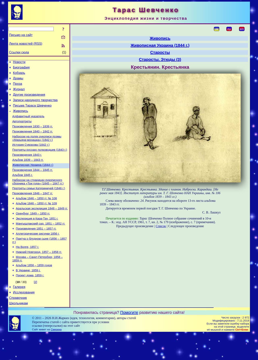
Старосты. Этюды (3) (160, 59)
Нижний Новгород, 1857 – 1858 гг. (39, 273)
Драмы (18, 80)
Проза (17, 86)
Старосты (160, 52)
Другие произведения (29, 99)
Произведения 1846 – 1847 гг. (32, 208)
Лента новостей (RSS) (25, 43)
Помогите (129, 339)
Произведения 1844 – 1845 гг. (32, 182)
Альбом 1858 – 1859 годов (34, 288)
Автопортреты (22, 128)
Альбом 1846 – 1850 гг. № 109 (36, 219)
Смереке (56, 356)
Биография (21, 68)
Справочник (18, 324)
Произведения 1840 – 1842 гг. (32, 140)
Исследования (23, 317)
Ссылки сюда (19, 52)
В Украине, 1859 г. (28, 293)
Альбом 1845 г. (22, 188)
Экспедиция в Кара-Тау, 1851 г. (37, 236)
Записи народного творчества (35, 105)
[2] (35, 306)
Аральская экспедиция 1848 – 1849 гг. (42, 225)
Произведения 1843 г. (27, 165)
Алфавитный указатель (28, 123)
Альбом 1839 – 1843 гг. (28, 171)
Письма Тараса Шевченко (32, 111)
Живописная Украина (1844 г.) (32, 177)
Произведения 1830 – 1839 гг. (32, 134)
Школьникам (18, 330)
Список (161, 226)
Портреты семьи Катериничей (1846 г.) (38, 202)
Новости (19, 62)
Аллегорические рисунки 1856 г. (38, 253)
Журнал (19, 93)
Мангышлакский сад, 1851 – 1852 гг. (40, 242)
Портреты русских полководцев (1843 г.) (39, 160)
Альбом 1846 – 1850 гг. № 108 (36, 214)
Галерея (19, 311)
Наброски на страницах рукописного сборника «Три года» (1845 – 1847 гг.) (37, 195)
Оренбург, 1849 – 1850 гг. (33, 231)
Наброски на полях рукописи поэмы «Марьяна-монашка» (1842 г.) (36, 147)
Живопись (20, 117)
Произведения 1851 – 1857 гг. (36, 248)
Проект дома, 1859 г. (30, 299)
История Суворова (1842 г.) (31, 154)
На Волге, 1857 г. (27, 268)
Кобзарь (19, 74)
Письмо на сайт (20, 35)
